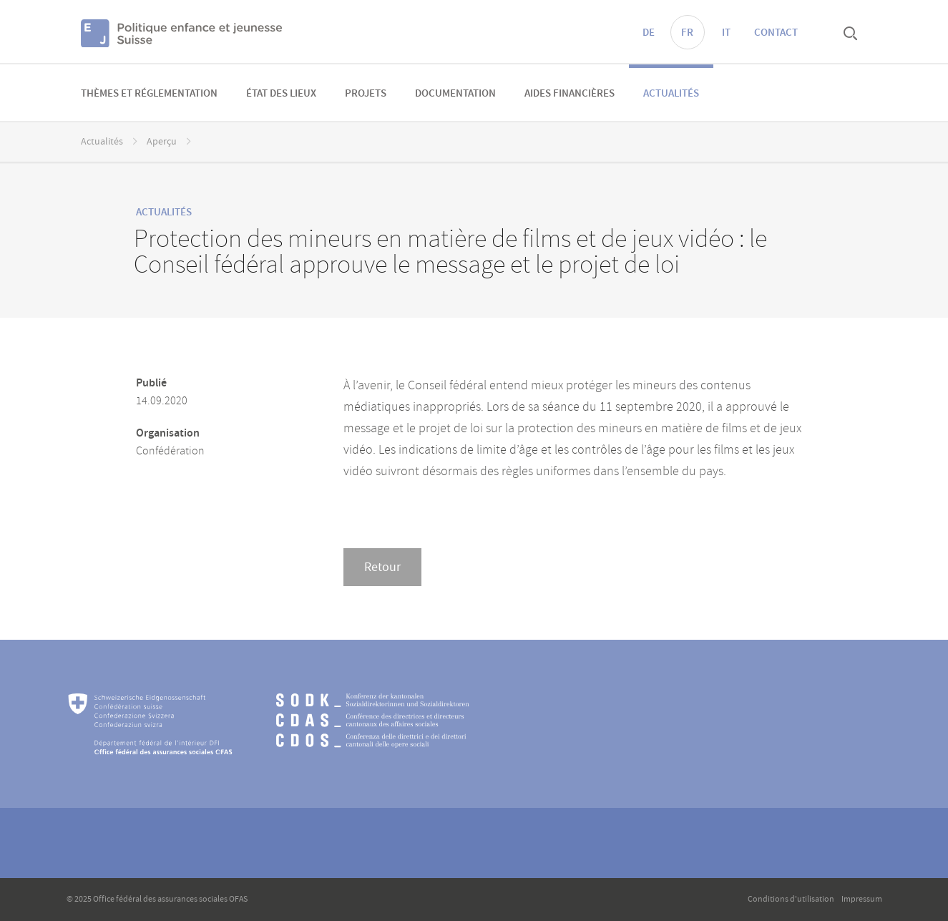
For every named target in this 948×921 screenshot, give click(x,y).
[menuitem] (149, 92)
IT (726, 33)
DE (648, 33)
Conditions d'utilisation (791, 899)
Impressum (861, 899)
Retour (382, 567)
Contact (776, 33)
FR (687, 33)
